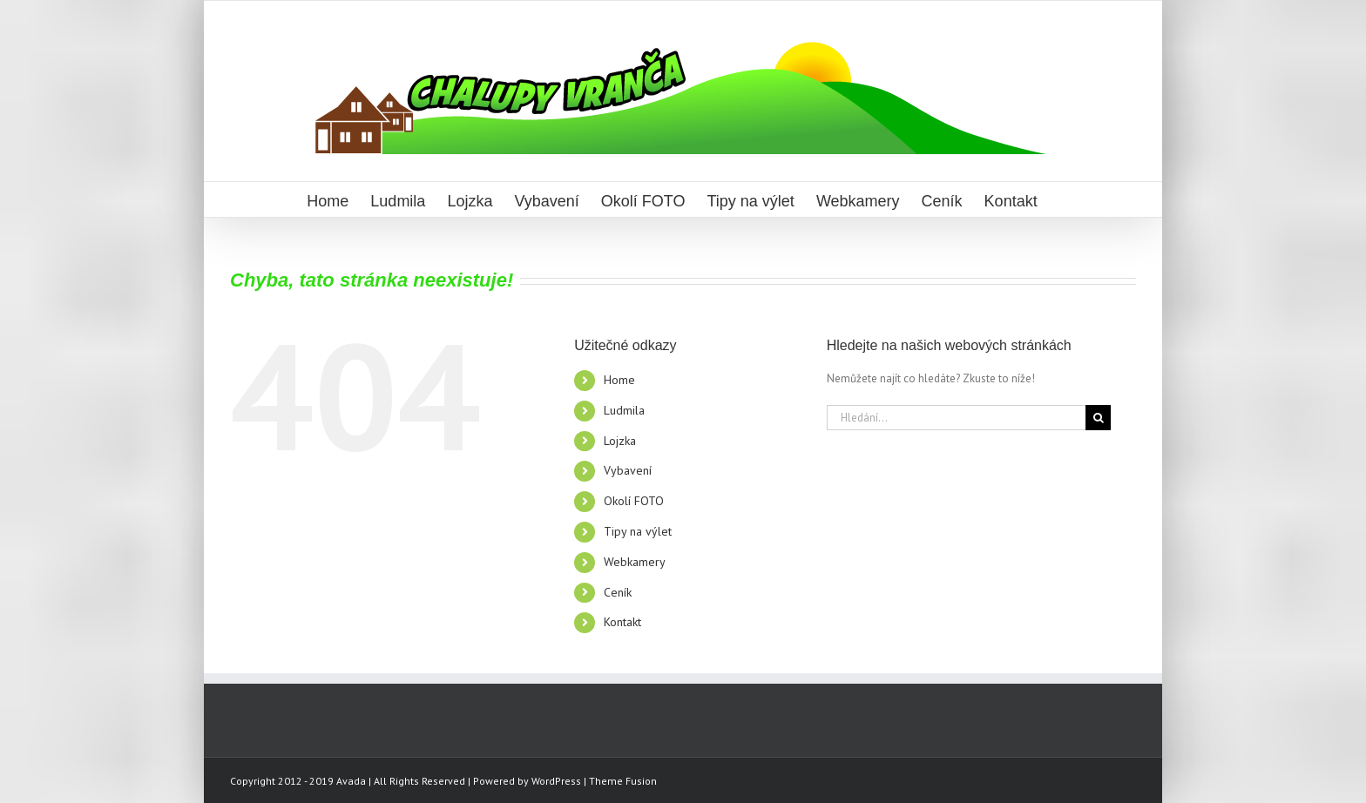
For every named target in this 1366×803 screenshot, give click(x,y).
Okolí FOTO (634, 501)
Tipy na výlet (638, 531)
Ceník (618, 592)
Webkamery (635, 562)
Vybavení (628, 470)
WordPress (556, 780)
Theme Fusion (623, 780)
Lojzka (620, 441)
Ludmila (624, 410)
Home (619, 380)
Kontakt (622, 622)
